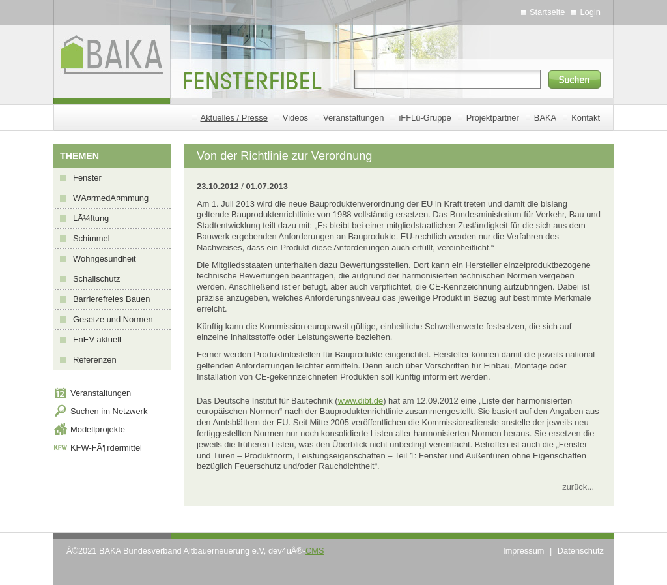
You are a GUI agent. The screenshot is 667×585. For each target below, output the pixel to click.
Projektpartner (492, 118)
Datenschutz (581, 551)
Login (590, 12)
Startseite (547, 12)
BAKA (545, 118)
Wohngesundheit (104, 258)
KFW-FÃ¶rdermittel (106, 448)
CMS (314, 551)
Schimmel (91, 238)
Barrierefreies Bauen (111, 299)
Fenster (87, 178)
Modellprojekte (97, 429)
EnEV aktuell (97, 339)
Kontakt (585, 118)
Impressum (523, 551)
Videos (295, 118)
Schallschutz (96, 279)
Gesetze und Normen (113, 319)
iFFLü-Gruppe (425, 118)
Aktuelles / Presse (234, 118)
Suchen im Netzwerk (108, 411)
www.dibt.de (361, 401)
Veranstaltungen (353, 118)
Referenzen (95, 360)
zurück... (578, 487)
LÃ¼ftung (91, 218)
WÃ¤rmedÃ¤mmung (111, 198)
